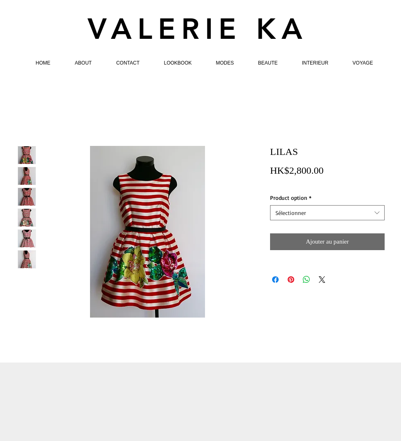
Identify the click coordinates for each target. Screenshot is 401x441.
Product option (290, 197)
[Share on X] (322, 279)
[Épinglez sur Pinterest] (291, 279)
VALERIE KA (198, 29)
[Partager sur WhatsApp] (306, 279)
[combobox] (327, 213)
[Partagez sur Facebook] (275, 279)
